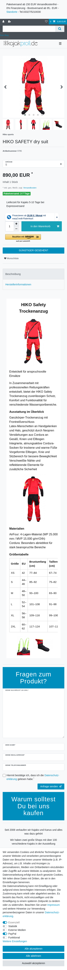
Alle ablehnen (33, 955)
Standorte (11, 11)
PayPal (12, 933)
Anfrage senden (51, 786)
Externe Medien (17, 930)
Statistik (12, 926)
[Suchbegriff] (29, 29)
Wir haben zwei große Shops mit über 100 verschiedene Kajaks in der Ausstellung (33, 841)
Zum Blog (4, 35)
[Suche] (59, 29)
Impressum (53, 904)
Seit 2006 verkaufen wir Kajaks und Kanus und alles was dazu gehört (33, 831)
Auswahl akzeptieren (33, 963)
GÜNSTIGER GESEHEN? (33, 250)
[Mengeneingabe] (9, 226)
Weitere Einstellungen (15, 941)
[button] (33, 238)
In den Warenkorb (45, 226)
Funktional (14, 937)
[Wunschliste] (46, 21)
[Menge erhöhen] (16, 223)
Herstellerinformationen (18, 284)
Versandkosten (29, 188)
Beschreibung (13, 274)
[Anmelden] (3, 21)
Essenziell (14, 922)
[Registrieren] (10, 21)
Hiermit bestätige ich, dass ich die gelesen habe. (33, 777)
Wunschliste (11, 258)
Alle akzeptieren (34, 948)
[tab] (33, 274)
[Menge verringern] (16, 228)
